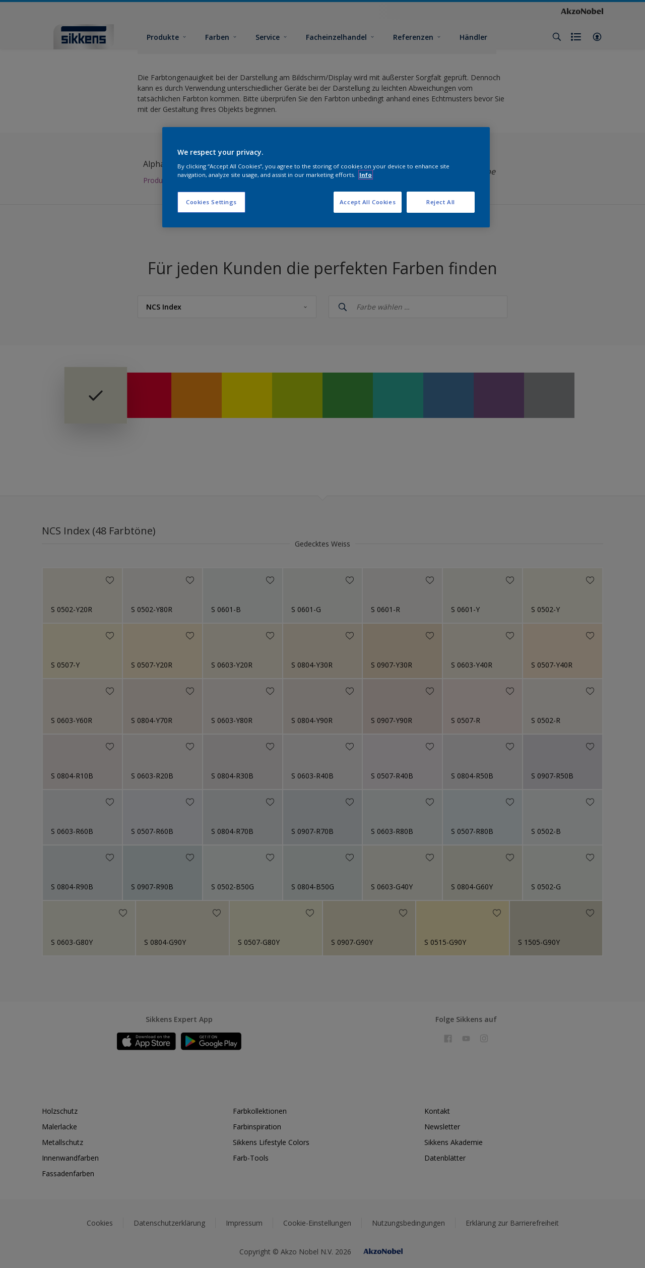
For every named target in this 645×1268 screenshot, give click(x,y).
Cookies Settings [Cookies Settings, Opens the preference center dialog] (211, 202)
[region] (326, 177)
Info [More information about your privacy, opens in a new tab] (365, 174)
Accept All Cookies (368, 202)
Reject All (440, 202)
